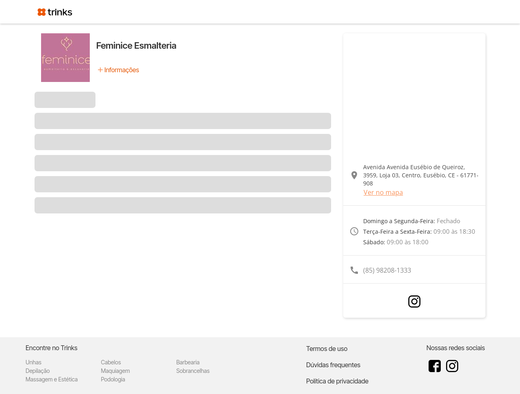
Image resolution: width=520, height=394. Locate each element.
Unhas (33, 362)
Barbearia (187, 362)
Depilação (38, 370)
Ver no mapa (383, 192)
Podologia (113, 379)
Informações (121, 70)
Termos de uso (327, 348)
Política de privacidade (337, 381)
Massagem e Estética (52, 379)
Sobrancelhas (193, 370)
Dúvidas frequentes (333, 365)
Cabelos (111, 362)
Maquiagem (115, 370)
